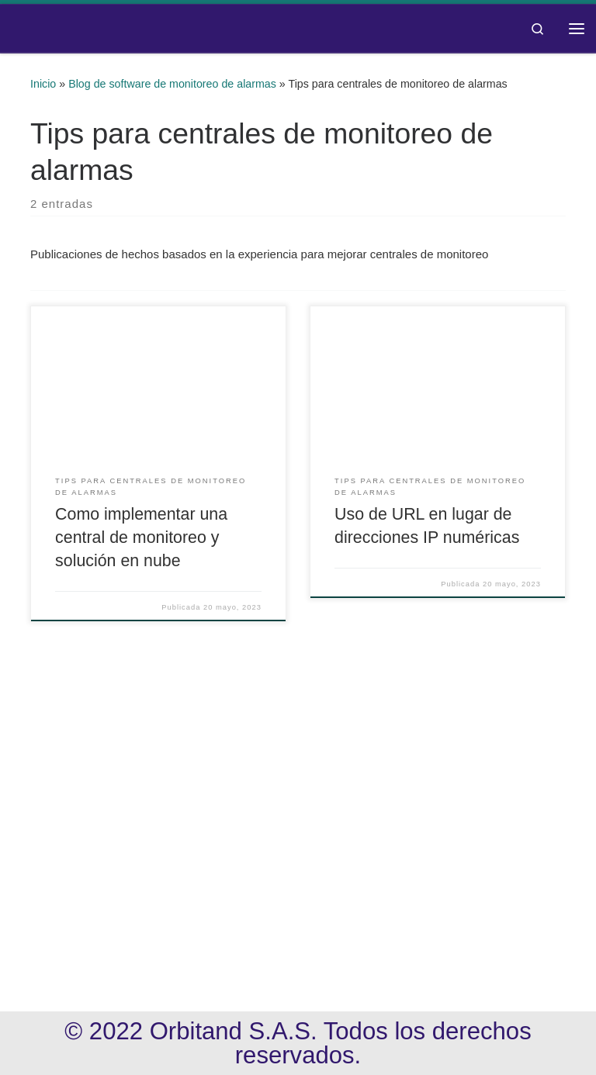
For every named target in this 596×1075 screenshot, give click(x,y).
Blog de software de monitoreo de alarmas (172, 84)
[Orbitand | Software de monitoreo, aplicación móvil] (12, 28)
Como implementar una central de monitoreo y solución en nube (141, 537)
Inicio (43, 84)
